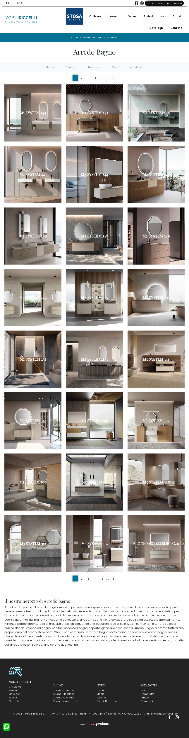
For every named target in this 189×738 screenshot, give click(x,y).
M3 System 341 (156, 359)
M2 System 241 (94, 113)
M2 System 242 (156, 113)
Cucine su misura (64, 697)
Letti (143, 690)
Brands (13, 697)
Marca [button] (50, 67)
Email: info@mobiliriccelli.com (161, 713)
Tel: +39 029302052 (129, 713)
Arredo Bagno (112, 37)
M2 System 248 (156, 236)
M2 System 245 (156, 174)
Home (72, 37)
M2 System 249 (33, 298)
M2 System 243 (33, 174)
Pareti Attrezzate (107, 701)
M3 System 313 (33, 544)
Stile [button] (114, 67)
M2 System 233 (94, 359)
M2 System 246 (33, 236)
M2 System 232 (33, 359)
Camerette (147, 694)
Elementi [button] (71, 67)
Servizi (130, 16)
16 (113, 78)
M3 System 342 (33, 420)
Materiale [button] (94, 67)
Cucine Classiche (64, 694)
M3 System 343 (94, 420)
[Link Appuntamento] (162, 3)
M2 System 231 (156, 298)
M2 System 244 (94, 174)
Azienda (113, 16)
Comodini (147, 701)
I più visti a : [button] (136, 67)
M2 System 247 (94, 236)
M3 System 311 (94, 482)
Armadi (145, 697)
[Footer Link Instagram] (177, 717)
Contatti (174, 28)
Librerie (101, 697)
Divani (100, 690)
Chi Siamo (15, 686)
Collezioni (94, 16)
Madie (100, 694)
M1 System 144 (33, 113)
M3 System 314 (94, 544)
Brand (175, 16)
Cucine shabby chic (65, 701)
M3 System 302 (156, 420)
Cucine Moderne (63, 690)
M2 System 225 (94, 298)
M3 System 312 (156, 482)
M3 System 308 (33, 482)
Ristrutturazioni (153, 16)
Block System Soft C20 (156, 544)
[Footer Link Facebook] (170, 717)
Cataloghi (154, 28)
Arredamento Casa (90, 37)
